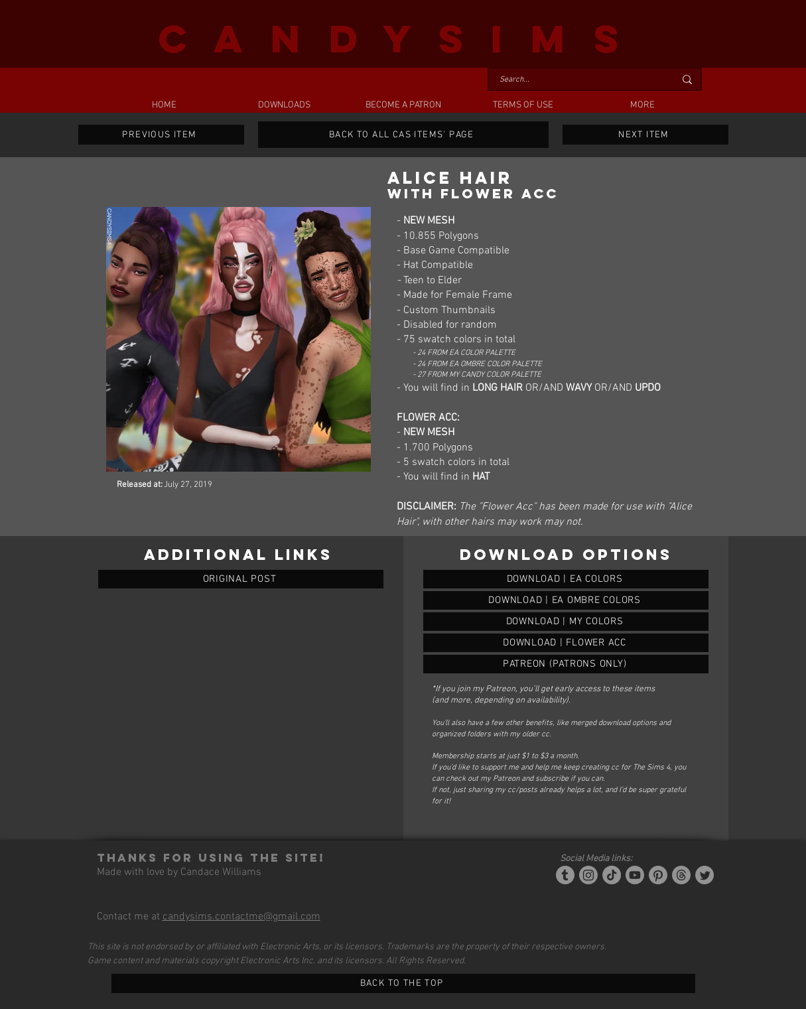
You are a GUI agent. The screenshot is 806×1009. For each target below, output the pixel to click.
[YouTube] (635, 875)
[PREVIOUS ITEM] (161, 135)
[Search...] (577, 80)
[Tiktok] (611, 875)
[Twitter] (704, 875)
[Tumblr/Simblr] (565, 875)
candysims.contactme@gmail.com (241, 916)
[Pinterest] (658, 875)
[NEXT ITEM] (645, 135)
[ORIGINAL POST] (240, 579)
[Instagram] (588, 875)
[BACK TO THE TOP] (403, 983)
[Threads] (681, 875)
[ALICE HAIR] (565, 579)
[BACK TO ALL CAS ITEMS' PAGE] (403, 134)
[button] (284, 105)
